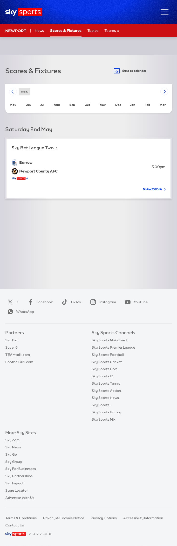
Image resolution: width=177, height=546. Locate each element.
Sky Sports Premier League (113, 347)
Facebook (39, 302)
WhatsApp (20, 312)
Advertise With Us (19, 497)
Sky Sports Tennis (106, 383)
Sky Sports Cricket (107, 362)
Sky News (13, 447)
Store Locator (16, 490)
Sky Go (11, 454)
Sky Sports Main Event (110, 340)
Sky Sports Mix (104, 419)
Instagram (102, 302)
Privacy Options (104, 518)
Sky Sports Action (106, 390)
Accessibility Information (143, 518)
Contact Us (14, 525)
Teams (111, 31)
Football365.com (19, 362)
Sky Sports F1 (102, 376)
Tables (93, 30)
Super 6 (11, 347)
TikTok (70, 302)
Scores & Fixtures (66, 30)
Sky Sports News (105, 397)
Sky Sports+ (101, 405)
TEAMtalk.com (17, 354)
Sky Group (13, 461)
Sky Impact (14, 483)
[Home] (23, 12)
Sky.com (12, 440)
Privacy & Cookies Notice (63, 518)
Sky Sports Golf (104, 369)
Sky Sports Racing (106, 412)
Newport (15, 31)
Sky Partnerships (19, 476)
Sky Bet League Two (33, 147)
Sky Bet (11, 340)
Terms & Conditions (21, 518)
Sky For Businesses (20, 468)
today (24, 91)
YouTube (135, 302)
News (39, 30)
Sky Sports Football (108, 354)
